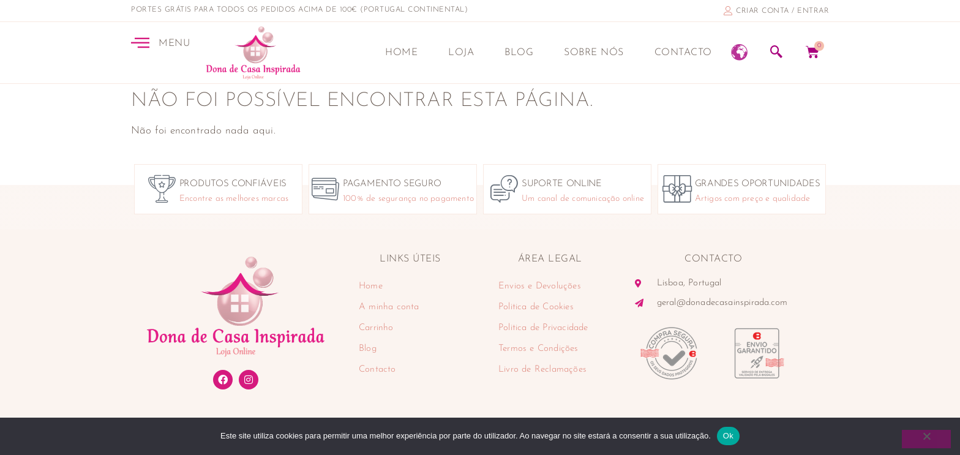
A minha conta (389, 307)
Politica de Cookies (536, 307)
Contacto (683, 53)
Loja (461, 53)
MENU (174, 43)
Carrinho (376, 328)
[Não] (926, 439)
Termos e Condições (538, 348)
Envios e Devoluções (539, 286)
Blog (518, 53)
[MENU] (140, 42)
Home (401, 53)
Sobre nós (594, 53)
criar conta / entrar (782, 11)
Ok (728, 435)
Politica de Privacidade (543, 328)
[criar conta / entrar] (728, 10)
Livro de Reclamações (542, 369)
